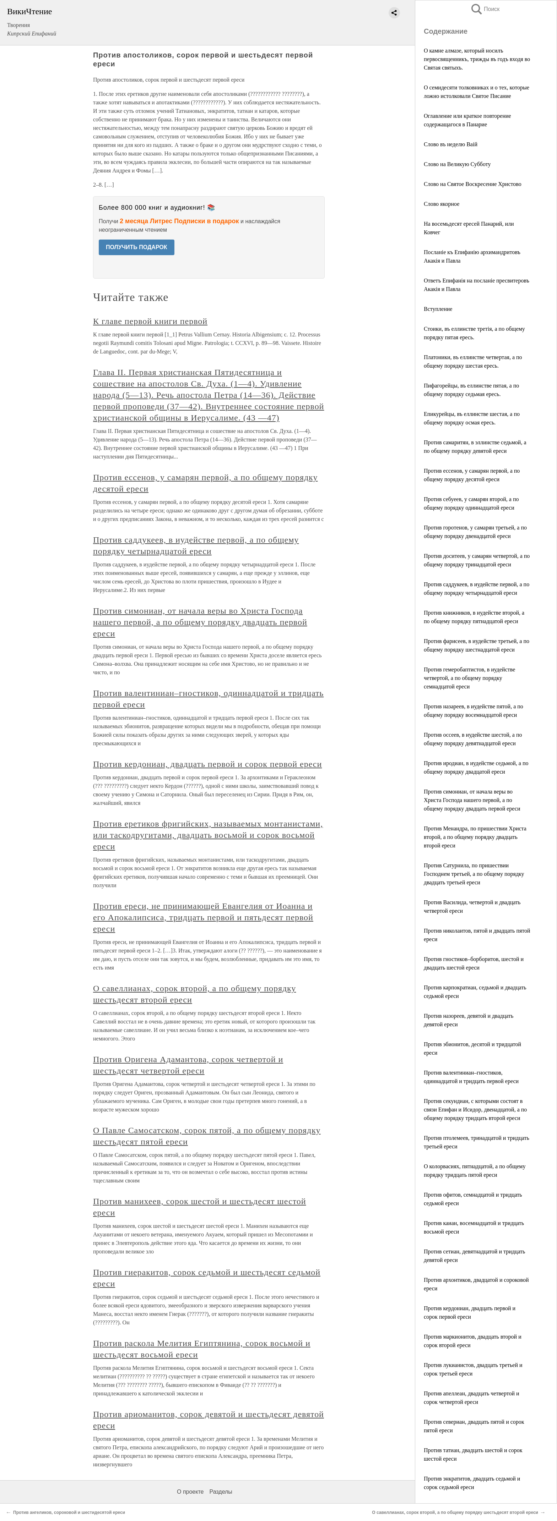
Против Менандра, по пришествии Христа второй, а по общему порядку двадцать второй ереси (475, 837)
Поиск (485, 9)
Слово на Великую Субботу (457, 164)
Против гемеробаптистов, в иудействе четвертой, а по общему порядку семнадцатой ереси (469, 678)
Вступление (438, 309)
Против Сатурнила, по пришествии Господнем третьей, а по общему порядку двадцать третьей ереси (474, 873)
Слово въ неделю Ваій (450, 144)
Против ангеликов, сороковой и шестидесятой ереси (69, 1512)
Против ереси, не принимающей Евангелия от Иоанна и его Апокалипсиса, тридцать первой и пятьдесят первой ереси (203, 917)
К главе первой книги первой (150, 321)
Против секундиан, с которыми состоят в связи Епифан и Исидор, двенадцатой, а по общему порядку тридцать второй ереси (475, 1109)
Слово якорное (441, 204)
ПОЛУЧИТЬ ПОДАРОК (136, 247)
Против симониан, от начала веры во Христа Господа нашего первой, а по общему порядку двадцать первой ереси (472, 800)
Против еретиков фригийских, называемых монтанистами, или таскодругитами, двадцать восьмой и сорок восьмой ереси (208, 835)
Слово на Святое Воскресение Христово (472, 184)
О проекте (190, 1492)
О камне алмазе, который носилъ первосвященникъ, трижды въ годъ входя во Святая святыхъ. (477, 59)
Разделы (220, 1492)
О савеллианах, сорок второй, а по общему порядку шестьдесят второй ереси (455, 1512)
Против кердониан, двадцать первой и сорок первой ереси (207, 764)
